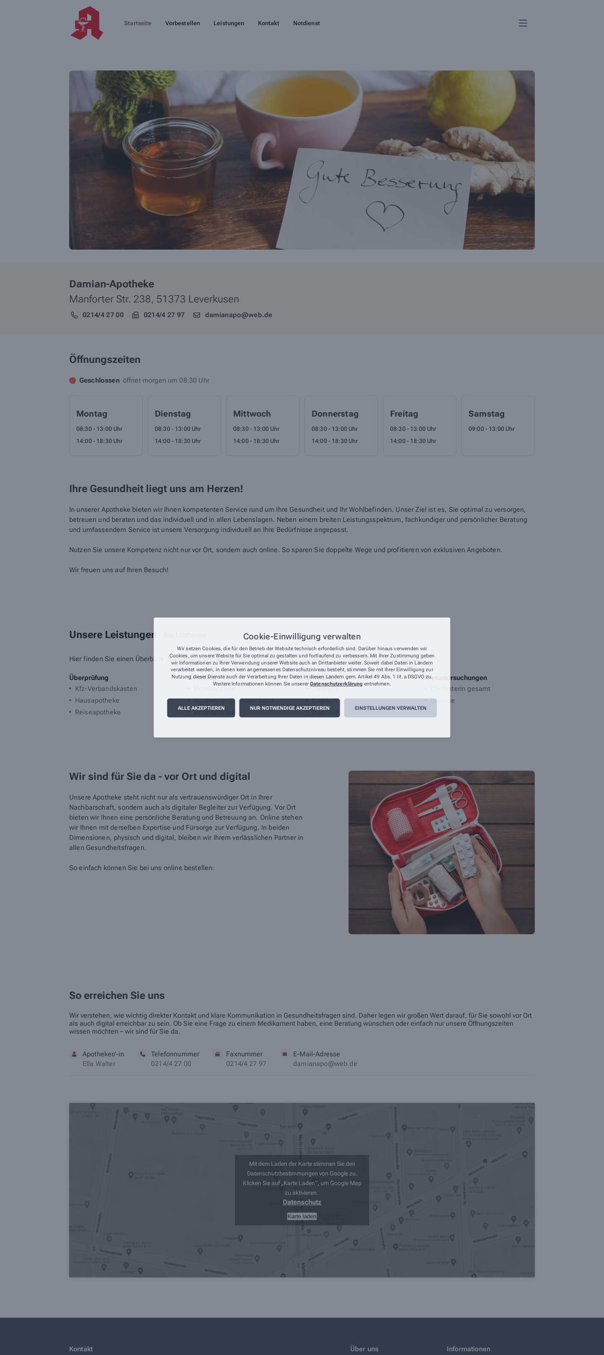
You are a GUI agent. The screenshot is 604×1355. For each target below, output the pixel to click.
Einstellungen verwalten (391, 708)
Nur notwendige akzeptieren (290, 708)
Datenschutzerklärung (336, 684)
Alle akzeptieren (201, 708)
